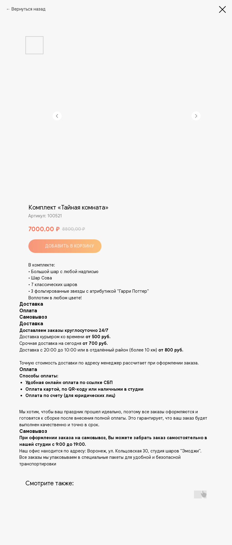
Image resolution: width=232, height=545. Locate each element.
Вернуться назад (28, 9)
